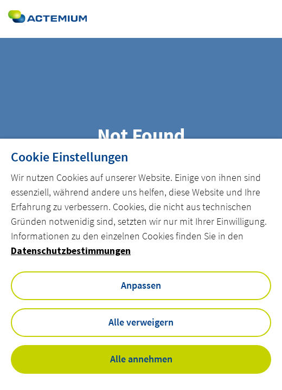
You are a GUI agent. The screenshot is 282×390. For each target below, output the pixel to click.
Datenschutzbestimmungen (71, 250)
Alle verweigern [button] (141, 322)
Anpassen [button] (141, 285)
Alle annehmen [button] (141, 359)
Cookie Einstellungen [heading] (69, 157)
